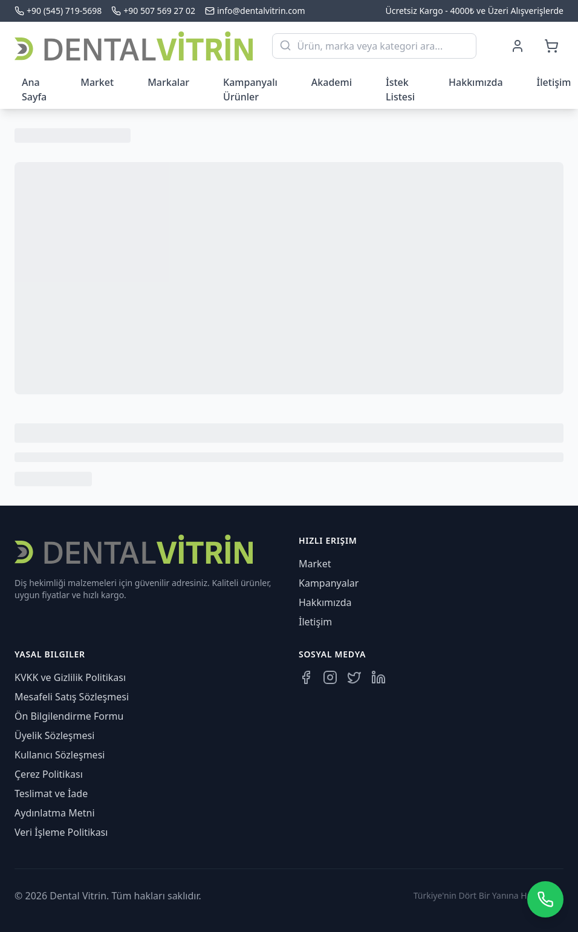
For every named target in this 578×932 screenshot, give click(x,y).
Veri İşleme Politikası (61, 832)
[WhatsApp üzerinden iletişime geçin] (545, 899)
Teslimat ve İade (51, 793)
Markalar (168, 82)
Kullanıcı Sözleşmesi (60, 754)
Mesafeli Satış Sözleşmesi (72, 696)
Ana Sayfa (34, 89)
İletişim (315, 621)
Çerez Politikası (49, 774)
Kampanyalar (329, 583)
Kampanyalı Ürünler (250, 89)
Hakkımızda (476, 82)
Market (97, 82)
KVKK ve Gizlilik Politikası (70, 677)
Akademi (331, 82)
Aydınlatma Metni (55, 813)
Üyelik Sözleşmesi (54, 735)
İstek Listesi (400, 89)
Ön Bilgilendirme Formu (69, 716)
